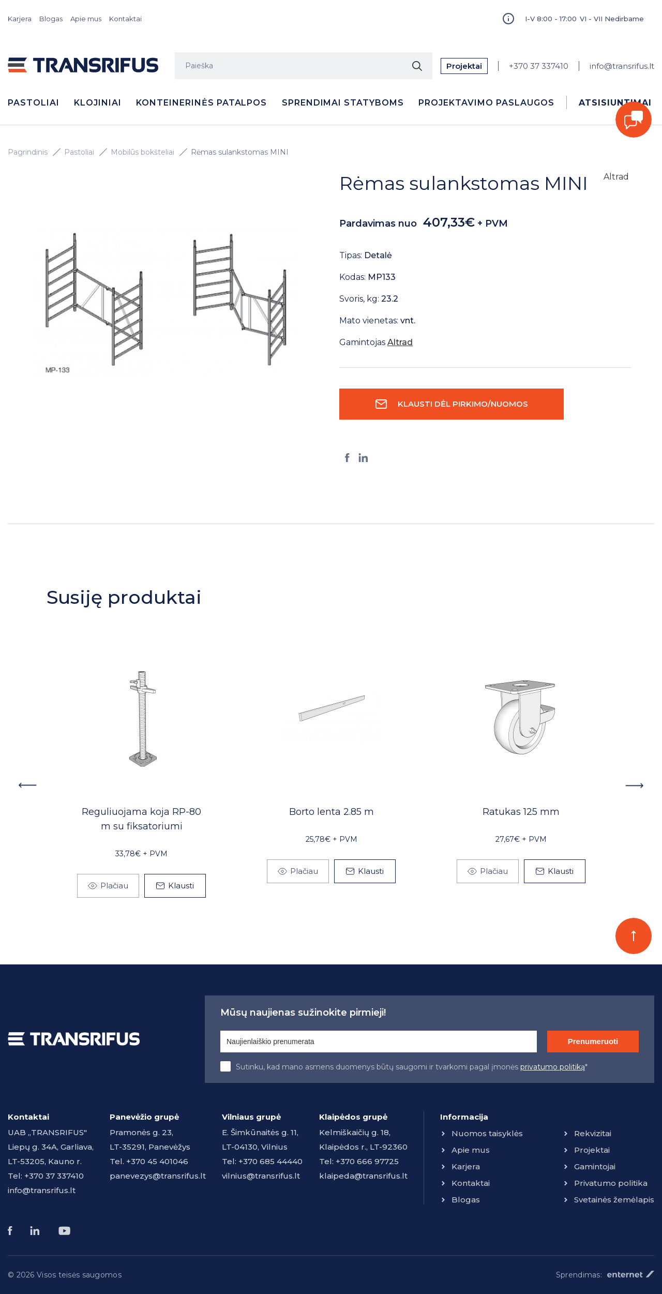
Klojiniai (98, 103)
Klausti (181, 885)
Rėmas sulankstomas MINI (240, 152)
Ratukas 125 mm (521, 811)
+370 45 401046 (157, 1161)
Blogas (51, 18)
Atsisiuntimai (615, 103)
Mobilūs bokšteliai (142, 152)
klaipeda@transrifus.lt (363, 1176)
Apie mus (85, 18)
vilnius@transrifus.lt (261, 1176)
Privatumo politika (611, 1183)
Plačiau (114, 885)
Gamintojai (594, 1166)
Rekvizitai (592, 1133)
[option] (164, 303)
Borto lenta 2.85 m (331, 811)
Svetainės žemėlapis (614, 1199)
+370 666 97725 (367, 1161)
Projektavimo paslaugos (486, 103)
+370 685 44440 (270, 1161)
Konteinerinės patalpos (201, 103)
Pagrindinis (28, 152)
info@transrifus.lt (622, 66)
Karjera (20, 18)
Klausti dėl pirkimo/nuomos (463, 404)
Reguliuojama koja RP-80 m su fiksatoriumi (141, 819)
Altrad (616, 177)
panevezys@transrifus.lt (158, 1176)
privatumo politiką (552, 1067)
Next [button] (634, 785)
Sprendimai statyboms (343, 103)
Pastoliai (33, 103)
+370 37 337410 (538, 66)
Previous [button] (27, 785)
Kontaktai (125, 18)
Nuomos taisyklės (487, 1133)
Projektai (464, 66)
